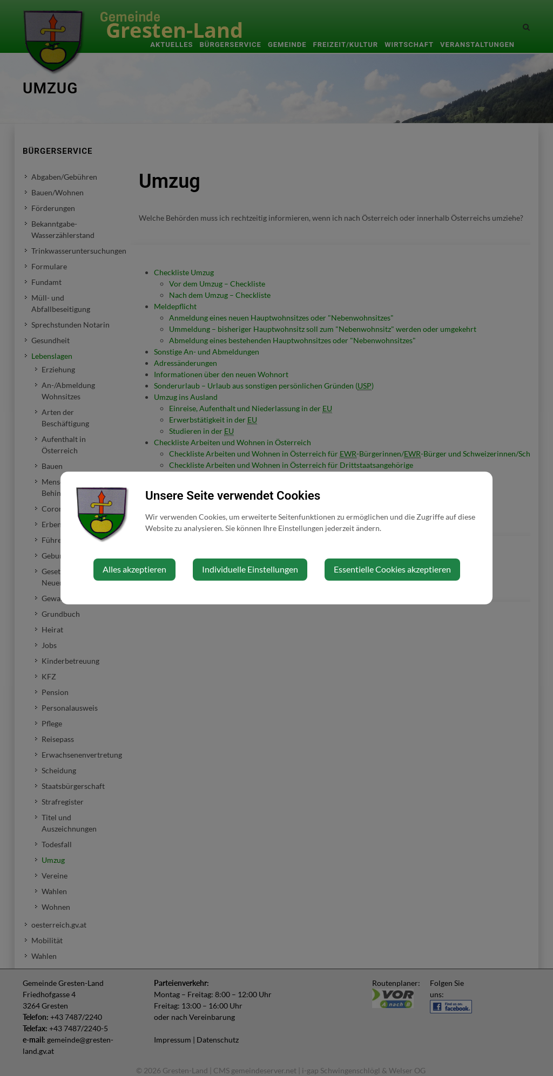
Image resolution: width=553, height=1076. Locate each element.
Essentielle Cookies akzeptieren (392, 569)
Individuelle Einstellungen (250, 569)
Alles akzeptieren (134, 569)
